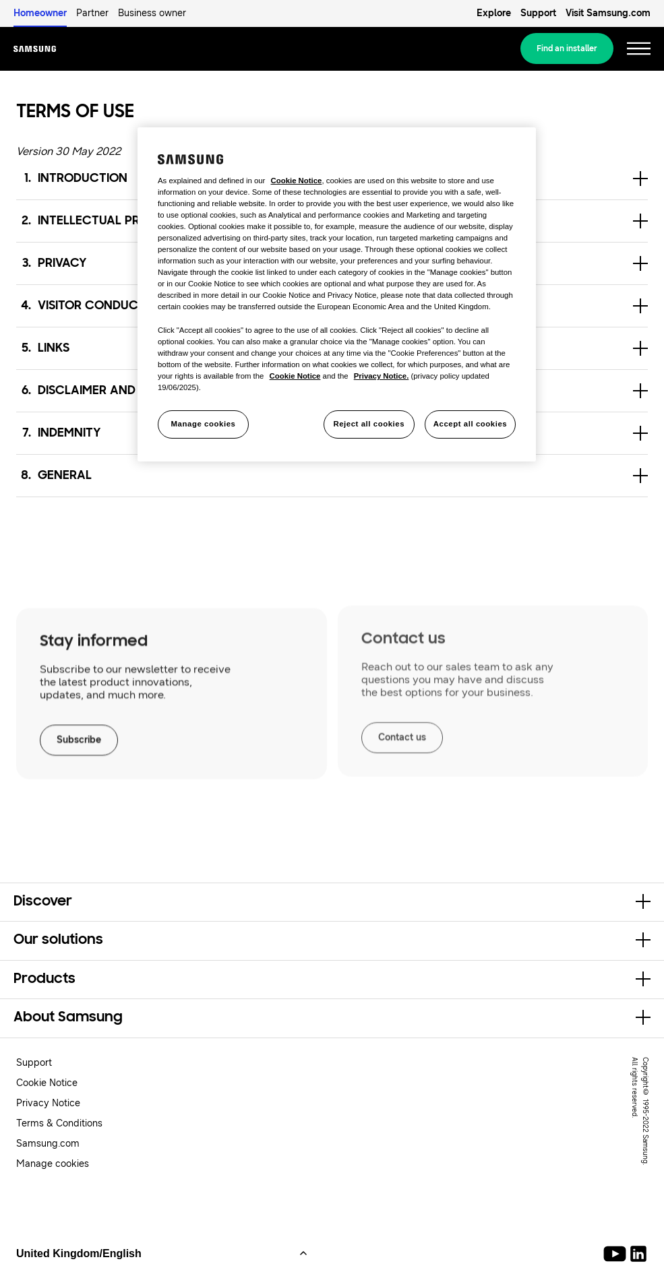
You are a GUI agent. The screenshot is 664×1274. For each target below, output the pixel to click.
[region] (337, 294)
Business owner (152, 13)
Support (538, 13)
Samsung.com (48, 1143)
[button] (332, 476)
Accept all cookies (470, 424)
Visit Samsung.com (608, 13)
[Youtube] (617, 1253)
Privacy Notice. (381, 376)
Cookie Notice (47, 1083)
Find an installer (567, 48)
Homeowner (40, 13)
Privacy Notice (48, 1103)
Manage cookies (52, 1164)
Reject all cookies (368, 424)
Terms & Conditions (59, 1123)
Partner (92, 13)
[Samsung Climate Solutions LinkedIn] (638, 1253)
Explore (494, 13)
